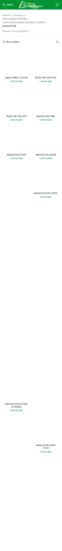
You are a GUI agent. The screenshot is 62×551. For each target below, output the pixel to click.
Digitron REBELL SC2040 (16, 77)
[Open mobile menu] (8, 5)
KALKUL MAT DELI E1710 (45, 77)
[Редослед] (57, 41)
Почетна (6, 15)
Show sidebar (13, 42)
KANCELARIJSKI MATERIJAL (15, 18)
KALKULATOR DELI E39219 (45, 193)
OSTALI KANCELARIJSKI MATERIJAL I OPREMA (23, 22)
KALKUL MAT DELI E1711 (16, 116)
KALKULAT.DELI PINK (46, 116)
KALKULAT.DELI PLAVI (16, 155)
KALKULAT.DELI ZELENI (46, 155)
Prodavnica (19, 15)
